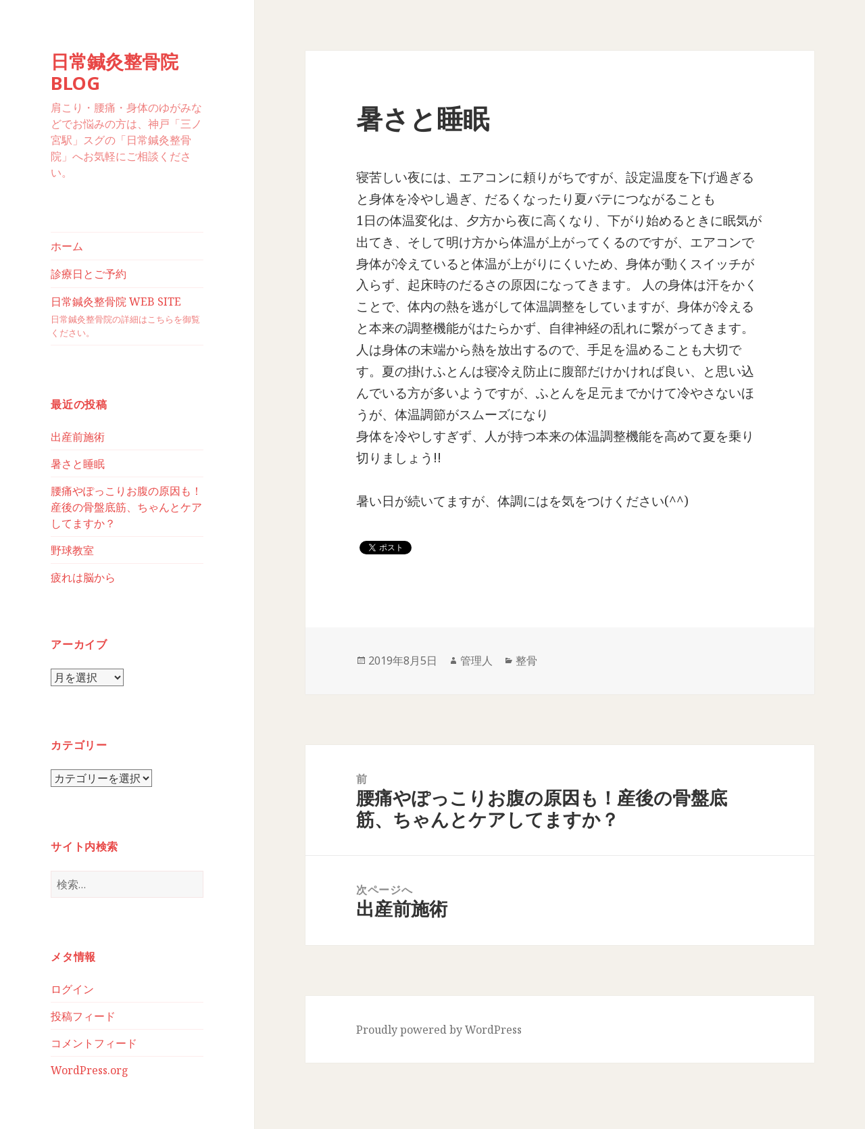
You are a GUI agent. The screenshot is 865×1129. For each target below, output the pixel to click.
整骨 (526, 660)
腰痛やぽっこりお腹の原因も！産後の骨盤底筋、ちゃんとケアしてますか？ (126, 507)
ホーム (67, 246)
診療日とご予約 (88, 273)
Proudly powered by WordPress (439, 1029)
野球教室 (72, 550)
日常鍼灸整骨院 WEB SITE (127, 316)
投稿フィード (83, 1016)
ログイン (72, 989)
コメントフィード (94, 1043)
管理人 (476, 660)
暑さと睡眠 (78, 463)
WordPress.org (89, 1070)
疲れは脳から (83, 577)
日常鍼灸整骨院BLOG (114, 72)
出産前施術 (78, 436)
